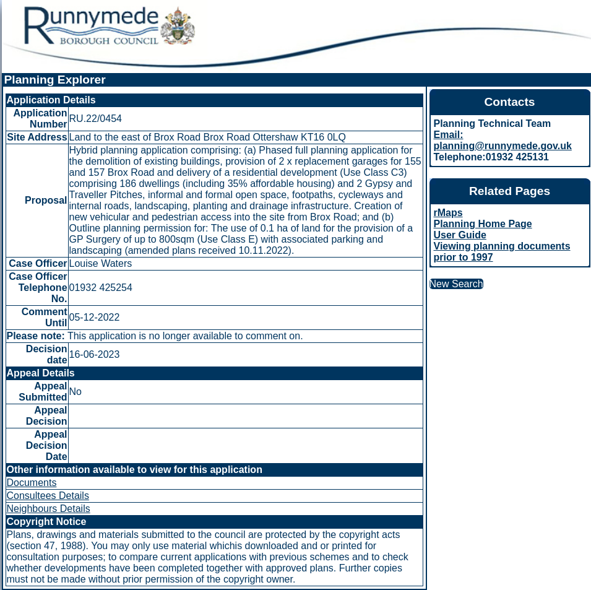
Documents (32, 482)
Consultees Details (48, 495)
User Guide (460, 235)
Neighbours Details (48, 508)
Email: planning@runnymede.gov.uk (503, 140)
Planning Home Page (483, 224)
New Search (456, 284)
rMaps (448, 212)
